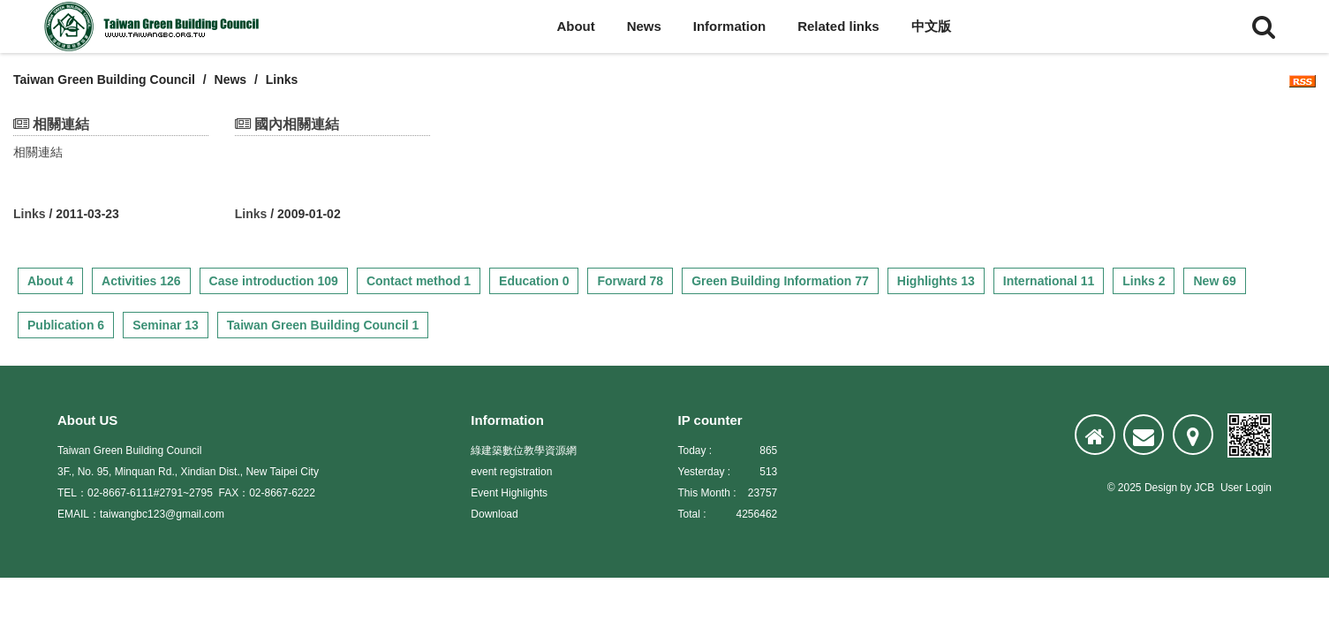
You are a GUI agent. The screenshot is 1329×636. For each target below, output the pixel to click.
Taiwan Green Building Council (104, 79)
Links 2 (1143, 281)
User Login (1246, 487)
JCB (1205, 487)
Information (729, 26)
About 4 (50, 281)
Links (29, 214)
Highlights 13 (936, 281)
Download (494, 514)
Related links (838, 26)
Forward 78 (630, 281)
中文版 (931, 26)
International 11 (1048, 281)
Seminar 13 (165, 325)
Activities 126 (141, 281)
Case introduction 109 (273, 281)
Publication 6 (65, 325)
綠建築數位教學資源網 (524, 450)
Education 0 (534, 281)
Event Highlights (509, 493)
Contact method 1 (418, 281)
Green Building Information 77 (780, 281)
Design (1160, 487)
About (575, 26)
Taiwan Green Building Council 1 (323, 325)
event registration (511, 472)
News (644, 26)
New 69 (1214, 281)
